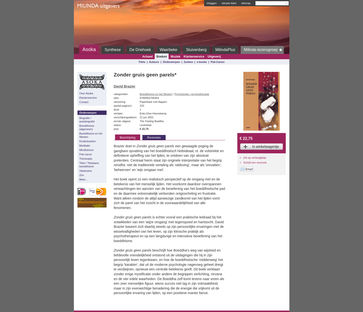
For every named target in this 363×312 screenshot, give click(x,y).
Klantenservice (194, 56)
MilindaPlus (225, 50)
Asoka (89, 49)
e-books (202, 61)
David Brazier (124, 86)
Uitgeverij (214, 56)
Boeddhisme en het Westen (90, 135)
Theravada (85, 158)
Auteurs (154, 61)
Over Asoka (86, 93)
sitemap (246, 3)
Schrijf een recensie (255, 162)
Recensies (154, 137)
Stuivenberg (196, 50)
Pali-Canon (217, 61)
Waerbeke (168, 50)
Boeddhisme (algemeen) (86, 127)
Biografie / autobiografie (87, 120)
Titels (142, 61)
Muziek (175, 56)
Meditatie (84, 145)
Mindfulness (86, 150)
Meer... (83, 179)
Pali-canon (85, 154)
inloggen (212, 3)
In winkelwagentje (265, 147)
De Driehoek (140, 50)
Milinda (87, 17)
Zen (81, 175)
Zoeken (188, 61)
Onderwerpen (171, 61)
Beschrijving (128, 137)
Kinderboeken (87, 141)
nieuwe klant (229, 3)
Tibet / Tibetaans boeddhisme (89, 165)
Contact (84, 102)
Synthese (113, 50)
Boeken (161, 56)
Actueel (147, 56)
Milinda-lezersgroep (264, 49)
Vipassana (85, 170)
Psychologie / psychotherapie (192, 94)
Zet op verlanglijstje (254, 158)
